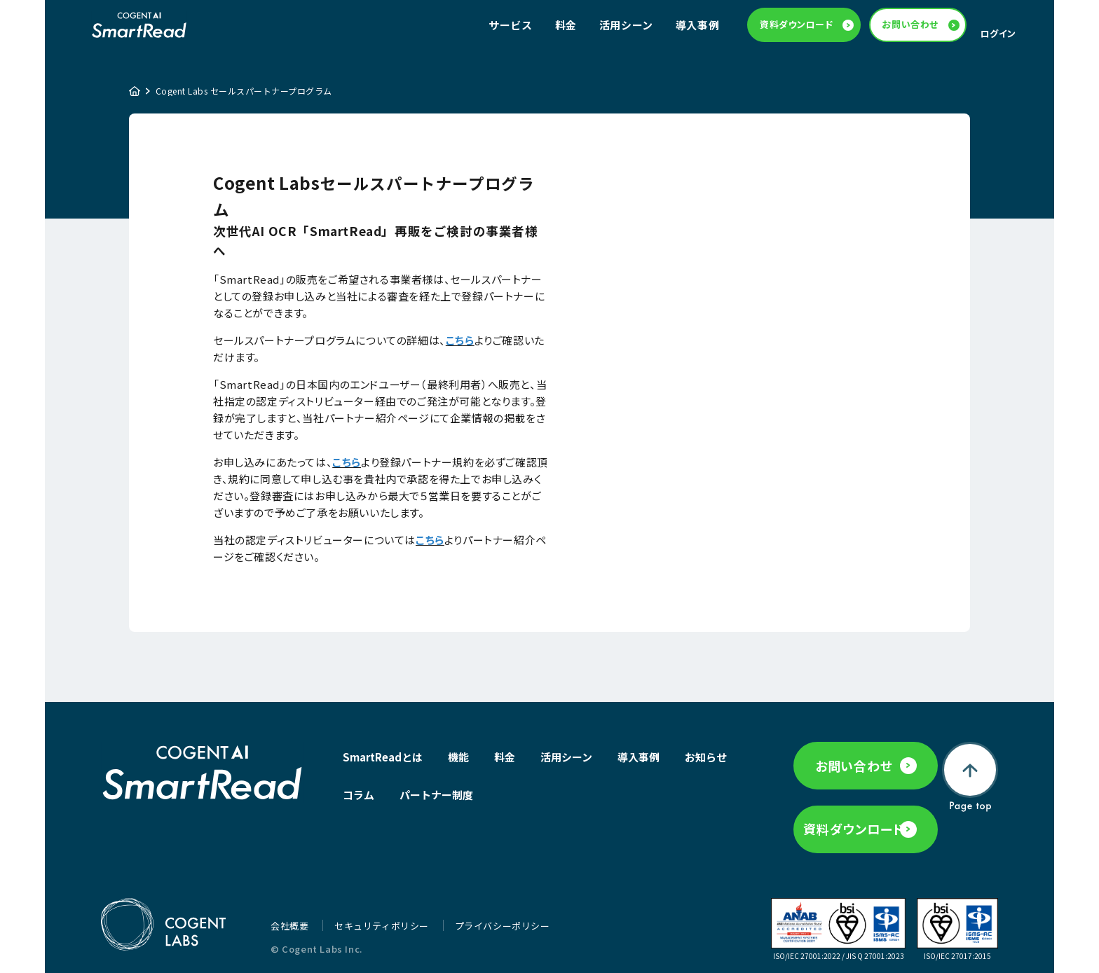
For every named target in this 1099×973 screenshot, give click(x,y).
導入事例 (697, 28)
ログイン (998, 36)
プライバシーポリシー (502, 922)
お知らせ (364, 801)
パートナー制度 (503, 801)
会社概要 (291, 922)
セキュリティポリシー (383, 922)
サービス (510, 28)
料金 (566, 28)
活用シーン (626, 28)
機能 (458, 764)
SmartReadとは (383, 764)
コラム (426, 801)
